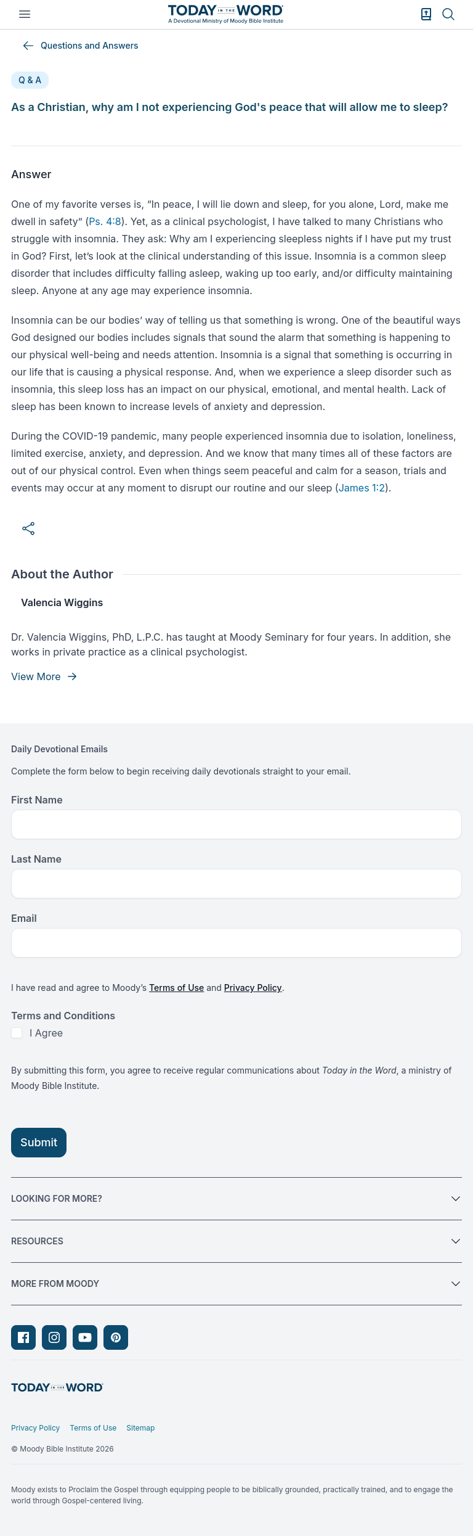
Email (24, 918)
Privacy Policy (253, 987)
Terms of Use (176, 987)
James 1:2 (362, 488)
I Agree (46, 1033)
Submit (38, 1142)
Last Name (36, 859)
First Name (37, 800)
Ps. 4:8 (105, 221)
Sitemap (140, 1427)
